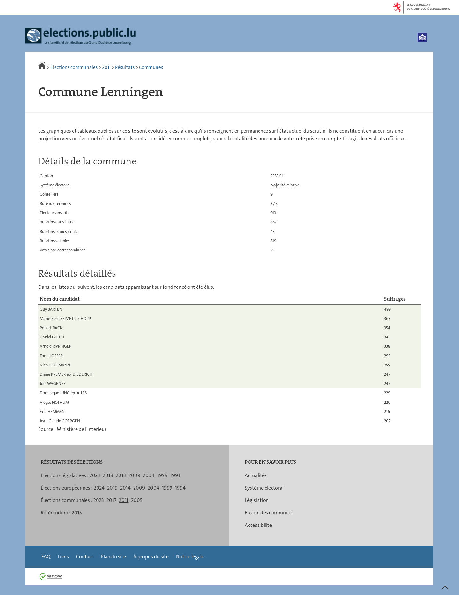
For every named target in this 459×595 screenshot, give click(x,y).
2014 (125, 487)
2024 (99, 487)
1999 (162, 475)
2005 (136, 500)
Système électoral (264, 487)
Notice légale (190, 556)
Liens (63, 556)
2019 (112, 487)
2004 (149, 475)
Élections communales (74, 67)
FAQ (45, 556)
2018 (108, 475)
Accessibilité (258, 525)
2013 (121, 475)
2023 (95, 475)
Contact (84, 556)
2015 (77, 512)
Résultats (125, 67)
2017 (111, 500)
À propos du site (151, 556)
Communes (151, 67)
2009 (134, 475)
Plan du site (113, 556)
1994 (175, 475)
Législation (257, 500)
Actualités (256, 475)
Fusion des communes (269, 512)
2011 (106, 67)
